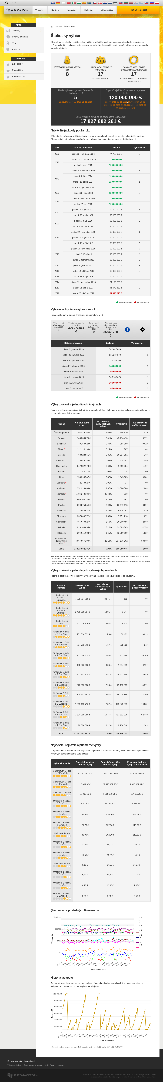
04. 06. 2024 (126, 105)
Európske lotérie (19, 76)
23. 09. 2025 (129, 108)
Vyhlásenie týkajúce (14, 1065)
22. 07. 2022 (110, 102)
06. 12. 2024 (137, 105)
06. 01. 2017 (64, 102)
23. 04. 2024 (114, 105)
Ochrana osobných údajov (33, 1065)
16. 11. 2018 (75, 102)
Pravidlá (16, 49)
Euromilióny (17, 70)
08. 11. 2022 (122, 102)
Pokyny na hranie (20, 37)
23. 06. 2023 (133, 102)
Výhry (15, 43)
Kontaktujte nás (15, 1061)
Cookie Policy (49, 1065)
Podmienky (60, 1065)
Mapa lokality (30, 1061)
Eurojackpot (17, 64)
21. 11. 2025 (87, 102)
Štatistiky (16, 30)
